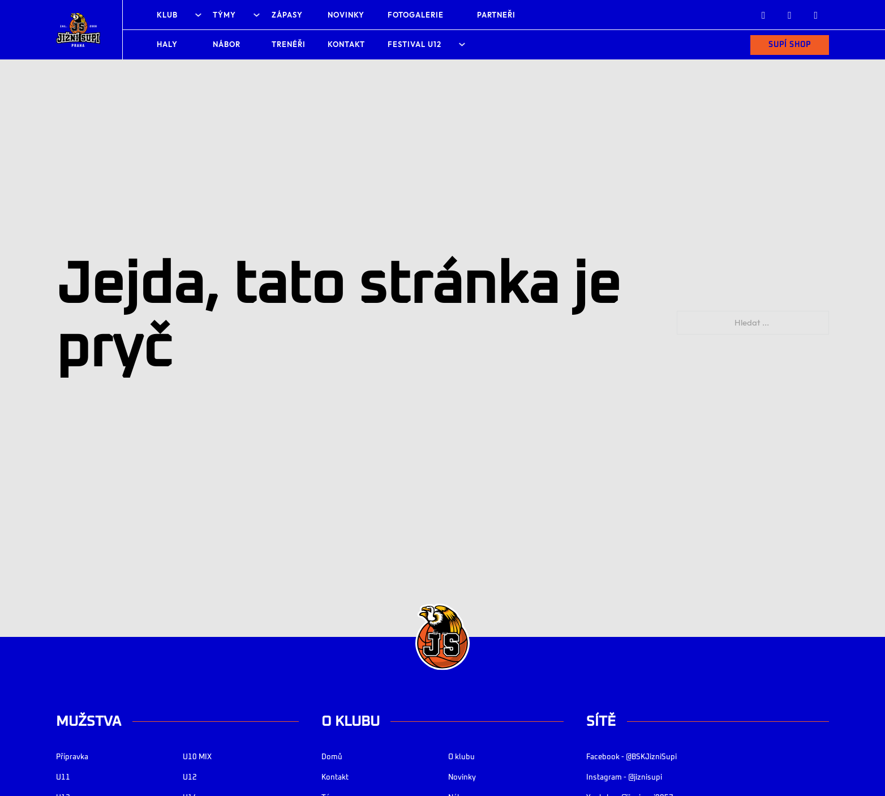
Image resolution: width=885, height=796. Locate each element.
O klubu (461, 757)
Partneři (496, 14)
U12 (190, 777)
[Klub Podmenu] (198, 15)
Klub (167, 14)
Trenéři (289, 44)
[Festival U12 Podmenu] (462, 44)
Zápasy (287, 14)
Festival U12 (414, 44)
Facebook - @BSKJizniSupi (631, 757)
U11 (63, 777)
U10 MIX (197, 757)
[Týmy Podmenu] (256, 15)
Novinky (346, 14)
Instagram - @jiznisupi (624, 777)
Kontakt (346, 44)
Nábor (226, 44)
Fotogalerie (416, 14)
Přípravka (72, 757)
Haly (167, 44)
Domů (331, 757)
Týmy (224, 14)
